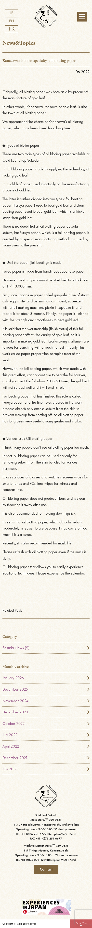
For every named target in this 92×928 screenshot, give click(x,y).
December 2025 (15, 689)
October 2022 (13, 723)
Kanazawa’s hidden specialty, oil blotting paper (39, 60)
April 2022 (10, 746)
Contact (46, 869)
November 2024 (15, 700)
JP (11, 12)
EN (11, 20)
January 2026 (13, 677)
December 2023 (15, 712)
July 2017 (9, 769)
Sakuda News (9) (15, 647)
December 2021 (15, 757)
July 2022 (9, 734)
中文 (11, 28)
